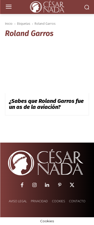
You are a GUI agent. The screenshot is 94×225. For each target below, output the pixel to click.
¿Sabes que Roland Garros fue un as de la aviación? (46, 104)
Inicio (9, 23)
